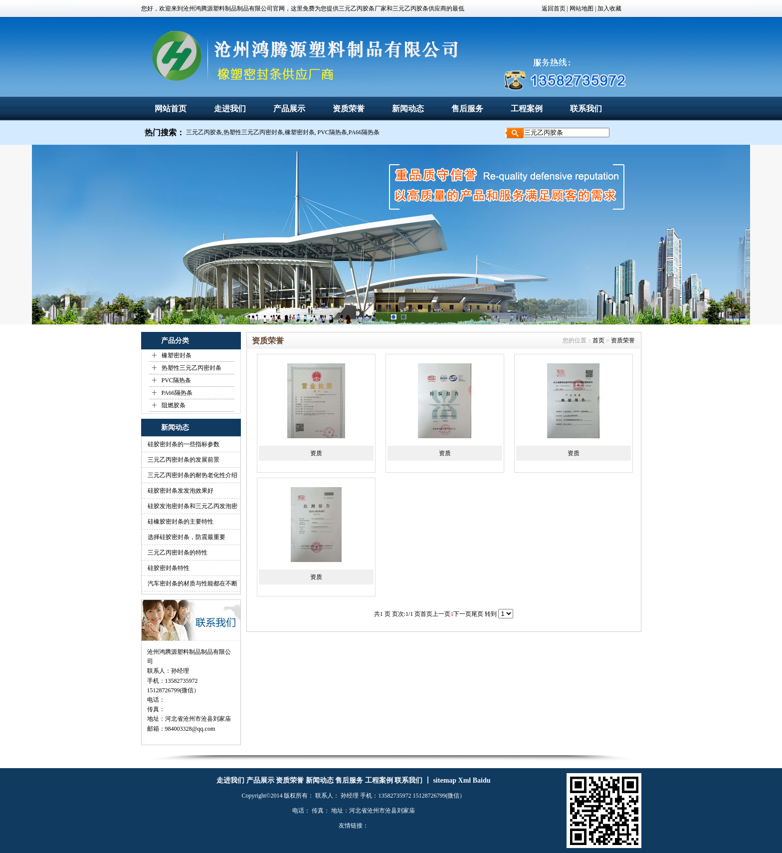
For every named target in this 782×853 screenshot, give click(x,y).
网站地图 (580, 8)
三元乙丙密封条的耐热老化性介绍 (192, 475)
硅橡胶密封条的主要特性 (180, 521)
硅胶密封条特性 (169, 568)
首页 (598, 340)
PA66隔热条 (177, 392)
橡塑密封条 (177, 355)
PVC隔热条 (176, 380)
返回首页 (554, 8)
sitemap (444, 780)
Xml (464, 780)
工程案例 (527, 108)
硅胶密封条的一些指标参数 (183, 444)
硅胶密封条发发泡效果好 (180, 490)
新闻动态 (408, 108)
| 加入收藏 (608, 8)
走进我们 (230, 108)
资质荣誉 (349, 108)
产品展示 (289, 108)
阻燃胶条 (174, 405)
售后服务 (467, 108)
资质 (316, 453)
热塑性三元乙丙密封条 (191, 367)
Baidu (482, 780)
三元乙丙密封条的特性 (177, 552)
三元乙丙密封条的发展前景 (183, 459)
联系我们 (586, 108)
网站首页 (171, 108)
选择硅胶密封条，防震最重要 (186, 537)
